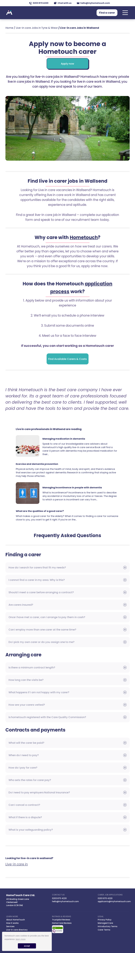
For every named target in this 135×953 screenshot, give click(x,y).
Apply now (67, 63)
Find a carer (107, 12)
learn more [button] (20, 939)
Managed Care (105, 923)
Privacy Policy (104, 919)
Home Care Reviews (62, 923)
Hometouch (9, 13)
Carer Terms (104, 929)
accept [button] (27, 946)
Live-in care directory (17, 929)
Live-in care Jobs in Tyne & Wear (37, 28)
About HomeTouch (15, 919)
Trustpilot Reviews (61, 919)
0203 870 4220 (39, 3)
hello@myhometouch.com (93, 3)
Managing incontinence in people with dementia (27, 493)
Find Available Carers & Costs (67, 359)
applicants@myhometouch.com (114, 901)
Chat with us (63, 3)
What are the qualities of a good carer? (40, 511)
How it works (12, 923)
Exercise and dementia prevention (37, 464)
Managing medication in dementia (27, 446)
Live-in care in (16, 864)
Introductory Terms (107, 926)
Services (10, 926)
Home (9, 28)
